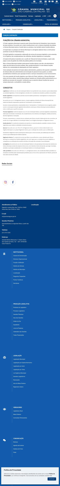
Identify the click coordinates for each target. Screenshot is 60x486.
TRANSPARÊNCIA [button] (52, 20)
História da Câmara (18, 266)
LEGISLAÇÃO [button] (6, 24)
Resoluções (16, 380)
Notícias (15, 442)
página (8, 29)
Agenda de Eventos (18, 445)
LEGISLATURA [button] (39, 20)
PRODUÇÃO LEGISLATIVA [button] (23, 20)
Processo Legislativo (19, 311)
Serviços (30, 16)
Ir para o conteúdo (7, 1)
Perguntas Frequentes (19, 276)
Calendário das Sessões (19, 331)
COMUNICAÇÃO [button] (28, 24)
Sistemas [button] (57, 2)
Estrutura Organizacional (20, 259)
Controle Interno (8, 16)
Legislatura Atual (18, 411)
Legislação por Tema (19, 369)
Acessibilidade (34, 2)
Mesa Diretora (17, 414)
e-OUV (44, 16)
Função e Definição (18, 262)
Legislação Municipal (19, 359)
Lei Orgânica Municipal (19, 373)
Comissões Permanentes (20, 418)
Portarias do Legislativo (19, 307)
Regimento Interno (18, 387)
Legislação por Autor (19, 366)
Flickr (14, 452)
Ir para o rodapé (16, 4)
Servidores (16, 283)
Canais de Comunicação (20, 255)
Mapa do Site (45, 3)
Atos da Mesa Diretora (19, 383)
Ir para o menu (17, 1)
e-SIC (49, 16)
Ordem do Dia (17, 321)
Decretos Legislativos (19, 376)
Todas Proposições (18, 335)
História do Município (19, 269)
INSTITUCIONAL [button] (7, 20)
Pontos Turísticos (18, 280)
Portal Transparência (21, 16)
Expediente (16, 324)
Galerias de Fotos (18, 449)
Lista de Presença (18, 328)
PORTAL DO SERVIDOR (51, 24)
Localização (16, 273)
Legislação (38, 16)
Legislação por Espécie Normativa (22, 362)
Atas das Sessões (18, 318)
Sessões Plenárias (18, 314)
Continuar (52, 479)
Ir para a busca (6, 4)
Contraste (41, 2)
